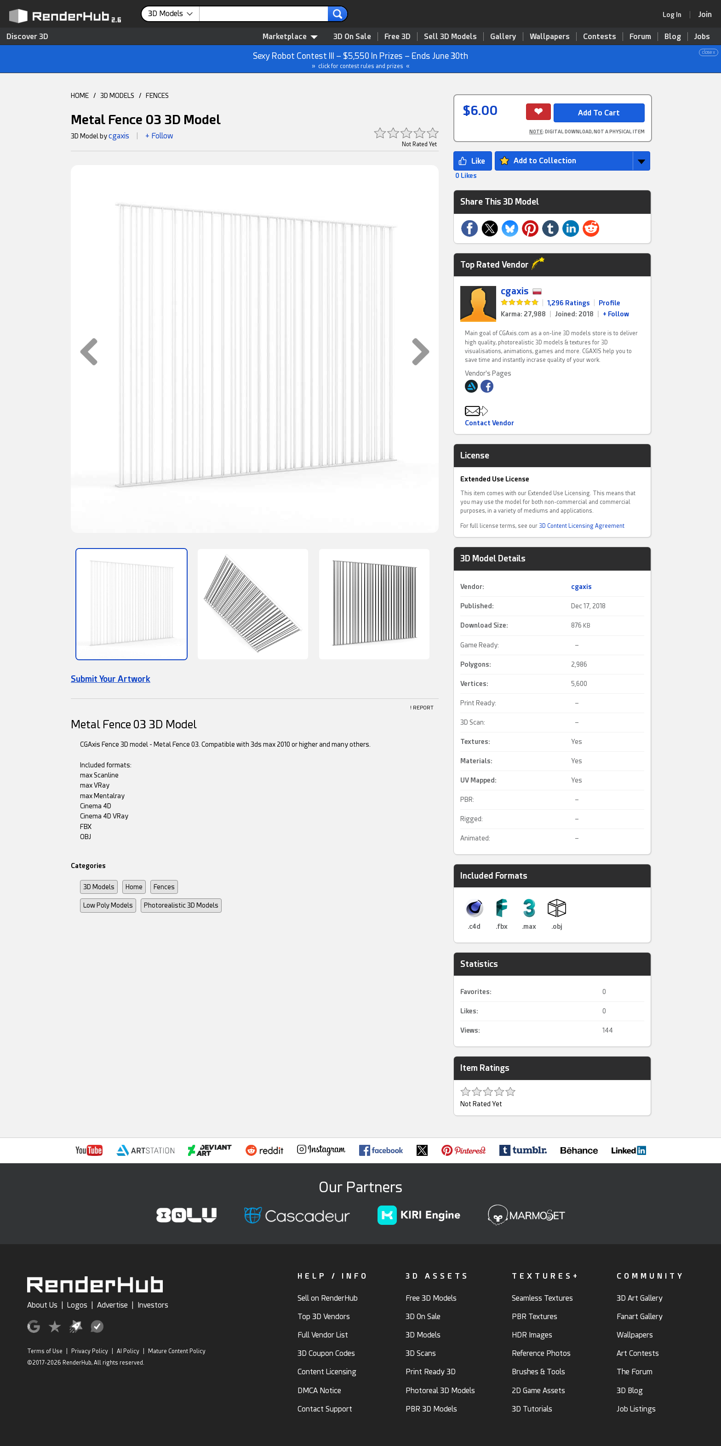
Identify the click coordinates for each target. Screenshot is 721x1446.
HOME (80, 95)
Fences (164, 887)
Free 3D (397, 36)
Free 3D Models (431, 1298)
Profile (609, 303)
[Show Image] (131, 604)
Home (134, 887)
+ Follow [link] (616, 314)
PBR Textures (534, 1316)
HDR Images (532, 1335)
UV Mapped (477, 780)
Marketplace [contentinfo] (290, 36)
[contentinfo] (174, 13)
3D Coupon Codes (326, 1353)
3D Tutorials (532, 1409)
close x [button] (708, 52)
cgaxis (119, 135)
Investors (152, 1305)
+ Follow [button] (159, 135)
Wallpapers (550, 36)
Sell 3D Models (450, 36)
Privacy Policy (89, 1351)
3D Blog (630, 1390)
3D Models (98, 887)
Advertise (112, 1305)
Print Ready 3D (431, 1371)
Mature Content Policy (177, 1351)
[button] (84, 352)
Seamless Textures (542, 1298)
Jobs (702, 36)
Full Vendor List (323, 1335)
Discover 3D (27, 36)
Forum (640, 36)
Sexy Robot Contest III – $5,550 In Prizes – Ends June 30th (361, 59)
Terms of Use (45, 1351)
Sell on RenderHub (328, 1298)
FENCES (157, 95)
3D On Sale (352, 36)
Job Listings (636, 1409)
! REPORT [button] (422, 708)
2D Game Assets (538, 1390)
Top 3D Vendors (324, 1316)
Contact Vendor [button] (489, 423)
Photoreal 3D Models (440, 1390)
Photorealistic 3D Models (181, 905)
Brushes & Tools (538, 1371)
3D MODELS (117, 95)
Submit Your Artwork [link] (110, 679)
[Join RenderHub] (705, 14)
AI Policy (128, 1351)
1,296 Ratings (568, 303)
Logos (77, 1305)
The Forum (634, 1371)
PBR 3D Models (431, 1409)
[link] (675, 14)
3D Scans (421, 1353)
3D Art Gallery (640, 1298)
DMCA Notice (319, 1390)
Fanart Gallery (640, 1316)
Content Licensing (327, 1371)
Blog (672, 36)
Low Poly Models (108, 905)
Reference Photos (541, 1353)
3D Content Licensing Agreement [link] (581, 526)
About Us (42, 1305)
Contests (599, 36)
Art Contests (638, 1353)
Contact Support (325, 1409)
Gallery (503, 36)
